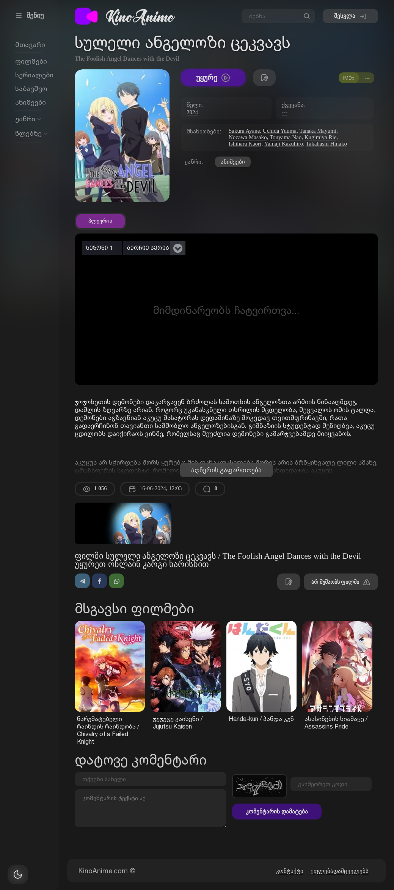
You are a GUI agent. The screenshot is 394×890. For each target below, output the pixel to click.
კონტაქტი (289, 871)
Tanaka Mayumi (317, 131)
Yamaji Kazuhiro (283, 144)
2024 (192, 112)
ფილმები (31, 61)
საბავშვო (31, 88)
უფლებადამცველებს (340, 871)
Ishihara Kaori (245, 144)
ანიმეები (233, 162)
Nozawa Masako (248, 137)
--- (284, 112)
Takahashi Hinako (326, 144)
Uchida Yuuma (280, 131)
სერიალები (34, 75)
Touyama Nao (285, 137)
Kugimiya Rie (321, 137)
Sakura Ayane (244, 131)
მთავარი (30, 44)
